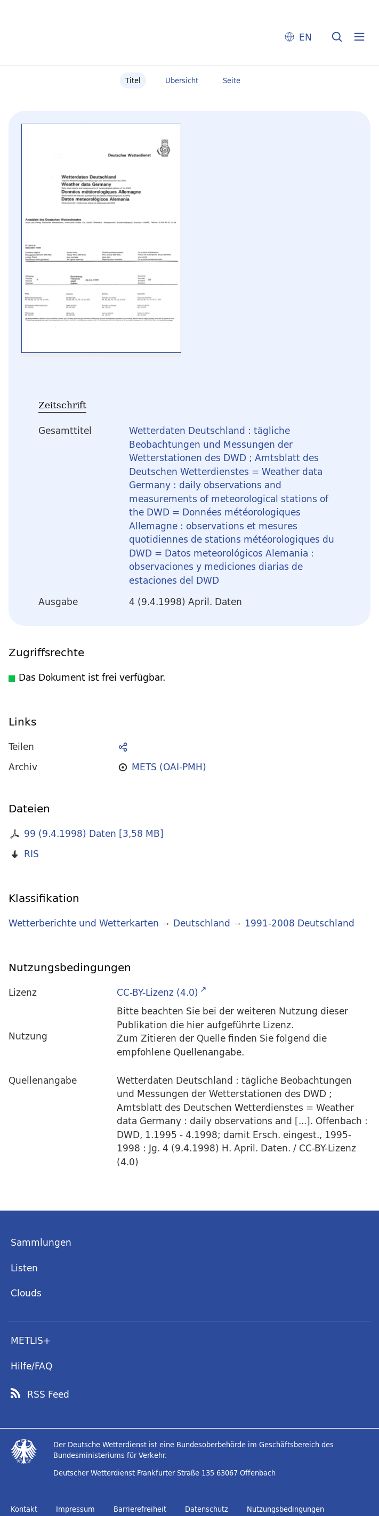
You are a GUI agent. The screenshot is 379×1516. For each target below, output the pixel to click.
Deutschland (201, 923)
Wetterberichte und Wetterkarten (84, 923)
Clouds (26, 1293)
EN (305, 37)
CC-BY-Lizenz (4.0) (157, 992)
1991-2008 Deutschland (299, 923)
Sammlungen (41, 1242)
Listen (24, 1268)
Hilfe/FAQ (31, 1366)
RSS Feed (48, 1394)
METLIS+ (31, 1340)
